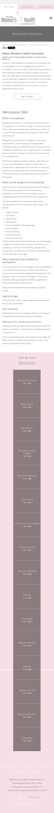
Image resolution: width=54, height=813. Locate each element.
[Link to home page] (24, 18)
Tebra (37, 804)
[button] (27, 7)
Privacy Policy (29, 766)
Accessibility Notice (21, 772)
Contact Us (36, 772)
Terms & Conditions (44, 766)
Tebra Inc (17, 767)
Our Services (33, 45)
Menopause (45, 45)
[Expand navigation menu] (51, 18)
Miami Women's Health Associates (14, 45)
